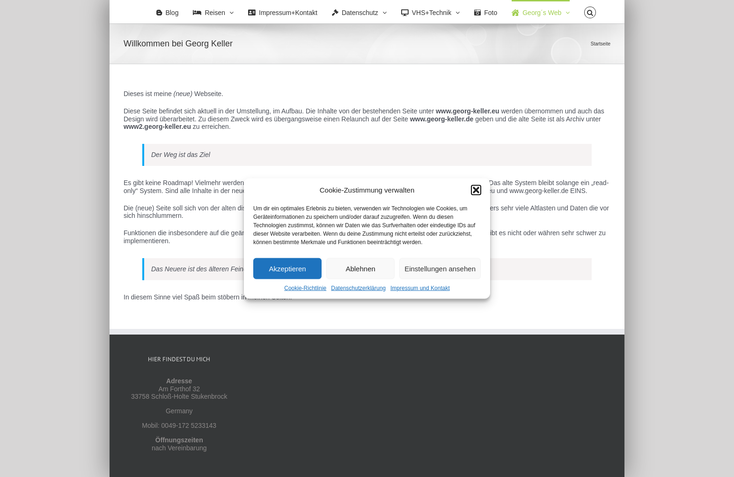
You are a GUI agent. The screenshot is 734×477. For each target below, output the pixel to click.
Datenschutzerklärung (358, 288)
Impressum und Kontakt (420, 288)
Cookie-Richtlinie (305, 288)
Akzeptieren (287, 268)
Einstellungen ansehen (440, 268)
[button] (476, 190)
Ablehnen (360, 268)
